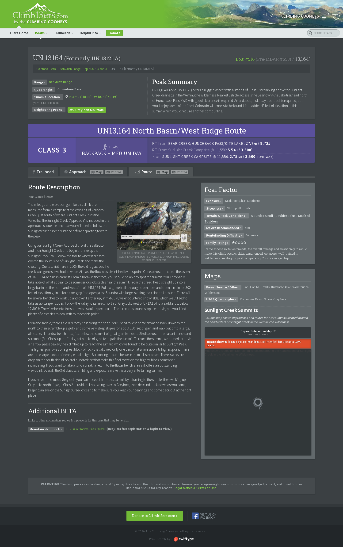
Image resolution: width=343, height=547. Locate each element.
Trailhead (43, 171)
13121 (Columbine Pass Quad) (85, 429)
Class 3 (102, 69)
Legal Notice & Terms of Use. (195, 488)
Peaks (40, 33)
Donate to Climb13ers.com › (154, 516)
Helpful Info (89, 33)
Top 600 (88, 69)
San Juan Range (60, 82)
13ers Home (19, 33)
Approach (94, 171)
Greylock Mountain (86, 110)
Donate (115, 33)
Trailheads (62, 33)
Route (160, 171)
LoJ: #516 (245, 59)
